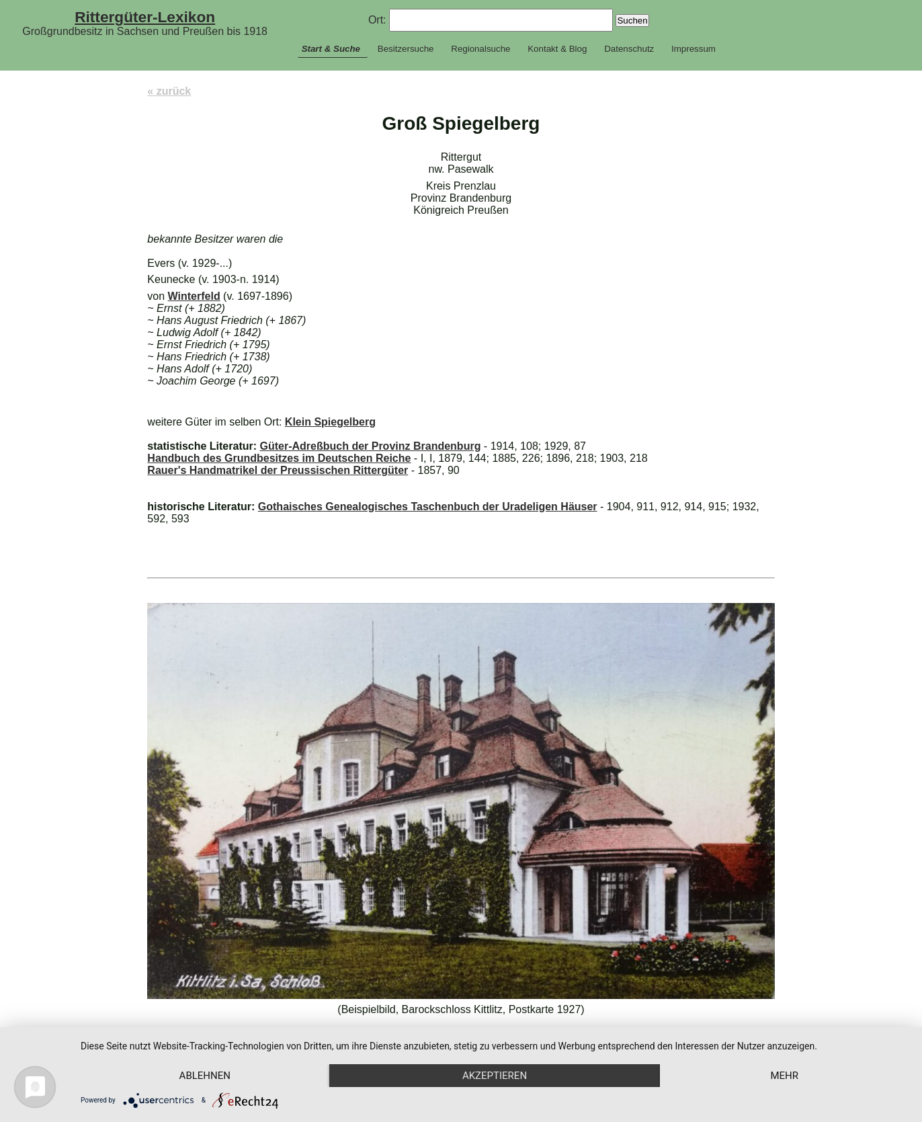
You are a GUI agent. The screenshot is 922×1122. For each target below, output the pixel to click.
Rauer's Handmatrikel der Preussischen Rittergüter (277, 470)
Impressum (693, 49)
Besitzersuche (406, 49)
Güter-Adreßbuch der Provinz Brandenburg (369, 446)
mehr (784, 1076)
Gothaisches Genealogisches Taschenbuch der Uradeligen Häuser (427, 506)
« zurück (169, 91)
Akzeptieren (494, 1076)
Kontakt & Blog (557, 49)
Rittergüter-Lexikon (145, 17)
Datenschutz (629, 49)
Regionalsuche (480, 49)
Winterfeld (194, 296)
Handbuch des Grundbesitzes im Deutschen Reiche (279, 458)
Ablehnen (204, 1076)
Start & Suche (331, 49)
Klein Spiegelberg (330, 422)
